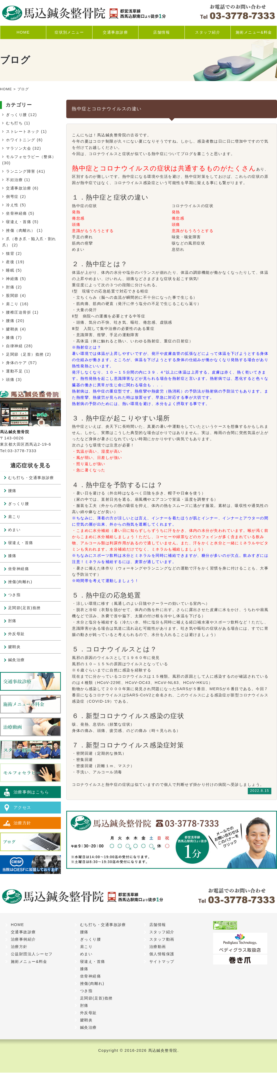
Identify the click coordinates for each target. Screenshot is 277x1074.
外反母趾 (16, 634)
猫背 (10, 253)
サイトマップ (161, 962)
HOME (23, 32)
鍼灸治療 (16, 660)
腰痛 (10, 321)
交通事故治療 (18, 188)
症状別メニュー (69, 32)
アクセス (23, 808)
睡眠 (10, 270)
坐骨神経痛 (16, 213)
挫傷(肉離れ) (20, 582)
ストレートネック (22, 131)
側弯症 (12, 196)
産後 (10, 262)
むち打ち (14, 123)
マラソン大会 (18, 148)
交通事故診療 (115, 32)
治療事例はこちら (32, 792)
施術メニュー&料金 (254, 32)
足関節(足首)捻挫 (24, 608)
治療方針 (23, 825)
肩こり (12, 304)
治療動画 (157, 948)
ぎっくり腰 (16, 114)
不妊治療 (14, 180)
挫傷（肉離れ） (20, 230)
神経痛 (12, 278)
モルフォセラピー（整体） (31, 157)
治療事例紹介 (23, 940)
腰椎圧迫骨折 (18, 312)
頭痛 (10, 379)
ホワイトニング (20, 140)
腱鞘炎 (12, 329)
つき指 (14, 595)
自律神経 (14, 346)
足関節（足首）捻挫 (25, 354)
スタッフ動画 (161, 940)
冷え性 (12, 205)
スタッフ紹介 (207, 32)
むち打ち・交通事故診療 (31, 477)
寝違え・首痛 (18, 222)
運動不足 (14, 371)
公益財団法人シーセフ (31, 955)
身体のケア (16, 363)
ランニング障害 (20, 171)
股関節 (12, 295)
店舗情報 (161, 32)
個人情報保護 (161, 955)
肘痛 (10, 287)
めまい (14, 530)
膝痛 (10, 337)
